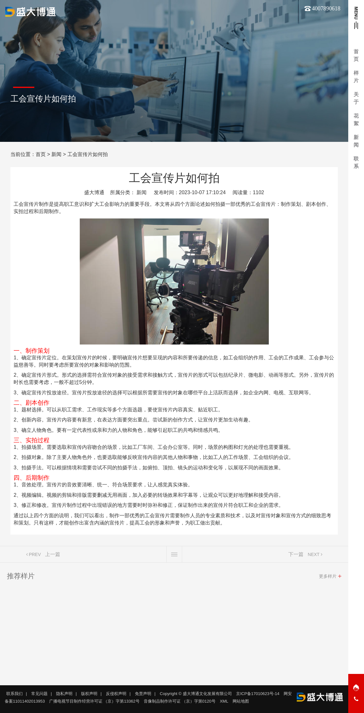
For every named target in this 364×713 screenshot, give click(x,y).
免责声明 (143, 693)
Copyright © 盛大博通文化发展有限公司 (196, 693)
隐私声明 (64, 693)
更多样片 (328, 577)
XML (224, 701)
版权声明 (89, 693)
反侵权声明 (116, 693)
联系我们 (14, 693)
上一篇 (52, 556)
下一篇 (295, 556)
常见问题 (39, 693)
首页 (41, 154)
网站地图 (241, 701)
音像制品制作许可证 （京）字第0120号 (180, 701)
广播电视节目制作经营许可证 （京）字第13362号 (94, 701)
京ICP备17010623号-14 (257, 693)
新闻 (56, 154)
